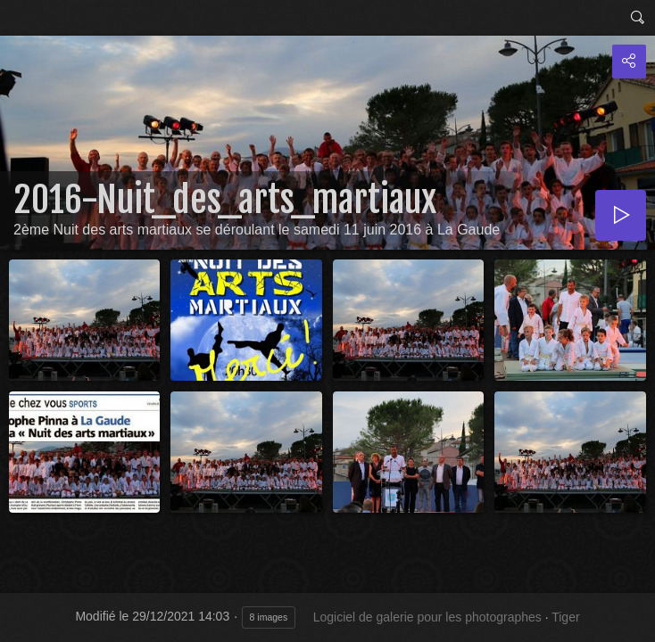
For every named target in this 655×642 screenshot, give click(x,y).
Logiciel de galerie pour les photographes (427, 617)
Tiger (565, 617)
